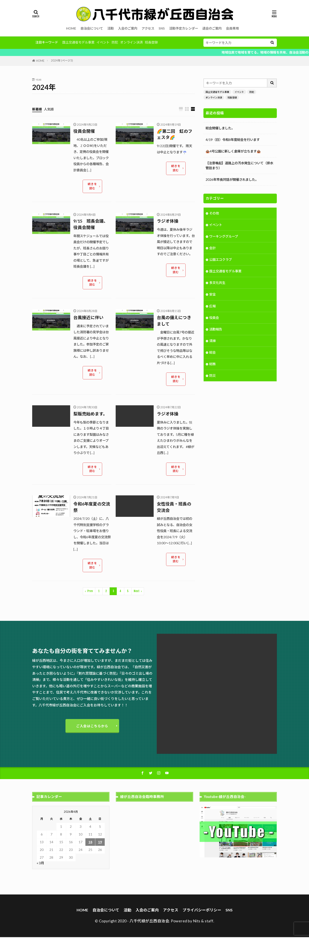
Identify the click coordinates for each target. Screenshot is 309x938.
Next (136, 591)
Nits (196, 921)
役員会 (214, 318)
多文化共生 (217, 283)
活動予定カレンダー (183, 28)
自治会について (91, 28)
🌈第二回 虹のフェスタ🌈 (174, 134)
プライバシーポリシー (202, 910)
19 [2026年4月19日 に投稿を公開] (100, 843)
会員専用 (232, 28)
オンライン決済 (131, 42)
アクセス (148, 28)
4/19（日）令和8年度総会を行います (233, 140)
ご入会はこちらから (92, 726)
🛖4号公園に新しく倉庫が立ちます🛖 (233, 151)
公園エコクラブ (220, 260)
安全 (212, 295)
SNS (162, 28)
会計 (212, 248)
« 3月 (40, 864)
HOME (71, 28)
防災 (212, 376)
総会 (212, 353)
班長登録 (151, 42)
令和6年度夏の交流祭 (91, 507)
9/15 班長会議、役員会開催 (90, 224)
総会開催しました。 (220, 128)
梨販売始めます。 (90, 414)
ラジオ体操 (167, 221)
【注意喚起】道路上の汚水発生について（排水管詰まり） (239, 165)
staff (209, 921)
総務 (212, 364)
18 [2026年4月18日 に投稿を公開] (90, 843)
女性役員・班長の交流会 (174, 507)
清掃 (212, 341)
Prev (90, 591)
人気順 (49, 109)
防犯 (115, 42)
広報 (212, 306)
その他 (214, 214)
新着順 (37, 109)
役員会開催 (84, 131)
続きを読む (92, 186)
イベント (103, 42)
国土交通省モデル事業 (78, 42)
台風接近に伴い (88, 317)
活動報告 (215, 330)
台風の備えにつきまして (174, 321)
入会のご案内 (127, 28)
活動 (110, 28)
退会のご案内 (212, 28)
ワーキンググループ (223, 237)
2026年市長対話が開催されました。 (232, 179)
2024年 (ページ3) (62, 60)
